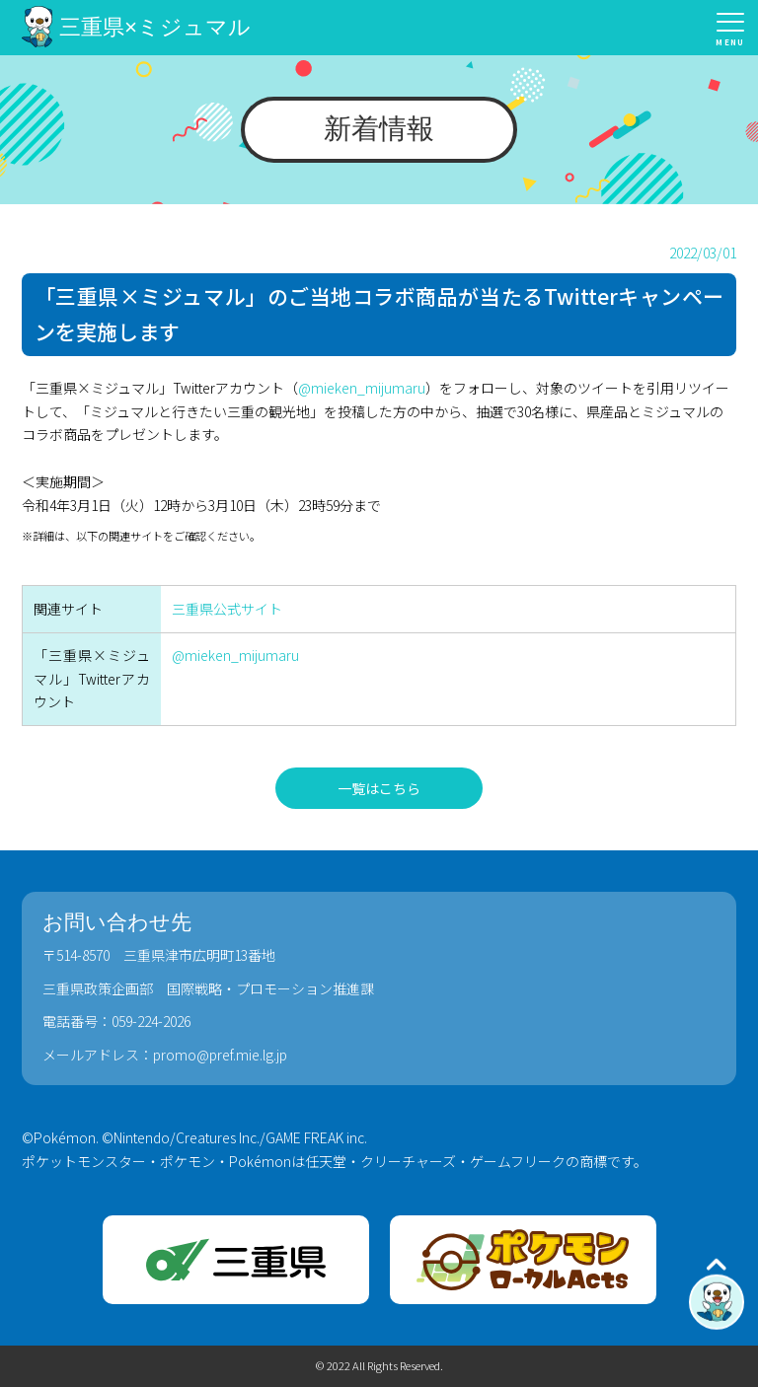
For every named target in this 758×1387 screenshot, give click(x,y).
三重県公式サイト (227, 609)
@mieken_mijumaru (361, 388)
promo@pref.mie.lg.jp (220, 1054)
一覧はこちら (379, 788)
